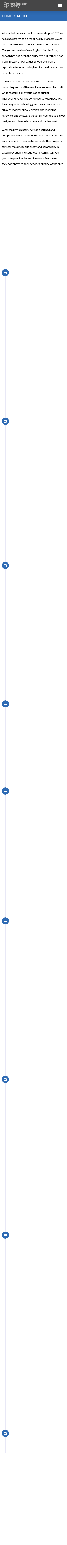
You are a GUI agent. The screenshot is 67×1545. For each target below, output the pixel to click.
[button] (60, 5)
